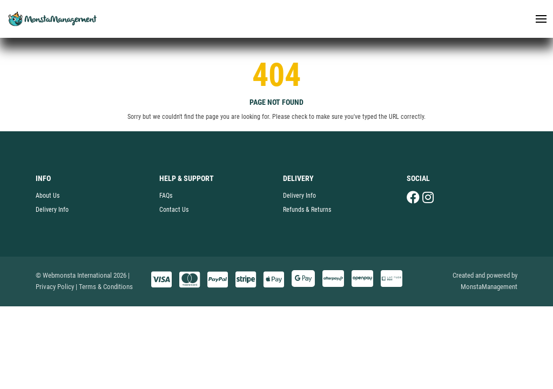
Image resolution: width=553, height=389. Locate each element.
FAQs (165, 195)
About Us (47, 195)
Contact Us (173, 209)
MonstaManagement (489, 287)
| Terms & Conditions (104, 287)
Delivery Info (52, 209)
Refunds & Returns (307, 209)
